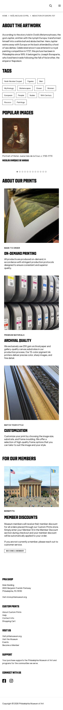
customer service (13, 544)
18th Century (46, 95)
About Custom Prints (11, 612)
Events (5, 642)
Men (41, 81)
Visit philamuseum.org (12, 636)
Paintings (21, 102)
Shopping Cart (8, 621)
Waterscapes (25, 88)
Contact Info (8, 618)
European (8, 95)
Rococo (7, 102)
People (21, 95)
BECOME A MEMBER (15, 551)
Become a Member (10, 645)
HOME (4, 16)
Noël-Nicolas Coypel (13, 81)
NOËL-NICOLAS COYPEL (19, 16)
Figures (30, 81)
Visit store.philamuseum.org (14, 597)
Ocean (39, 88)
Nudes (32, 95)
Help (4, 615)
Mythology (9, 88)
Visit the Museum (10, 639)
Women (50, 88)
